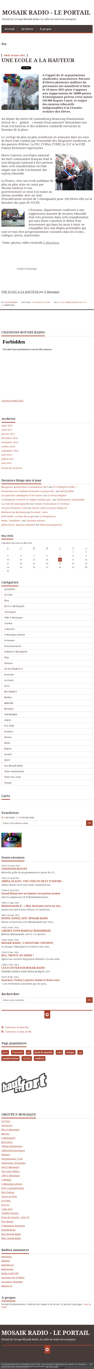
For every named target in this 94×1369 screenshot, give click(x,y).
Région (8, 748)
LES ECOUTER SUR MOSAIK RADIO (23, 967)
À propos (45, 29)
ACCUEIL (6, 1200)
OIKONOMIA (10, 714)
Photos (7, 737)
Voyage (8, 782)
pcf (28, 1052)
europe (70, 1052)
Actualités (37, 302)
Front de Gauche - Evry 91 (15, 1217)
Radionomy (7, 1269)
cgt (85, 302)
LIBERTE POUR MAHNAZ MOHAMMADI (26, 930)
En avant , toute (39, 512)
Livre (7, 685)
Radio (7, 742)
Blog (6, 600)
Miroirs (5, 1133)
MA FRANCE (10, 691)
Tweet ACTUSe (9, 1196)
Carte (5, 796)
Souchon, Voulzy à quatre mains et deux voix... (31, 980)
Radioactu (6, 1285)
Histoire (8, 663)
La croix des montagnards (15, 503)
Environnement (12, 646)
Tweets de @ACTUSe (12, 400)
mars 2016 (6, 425)
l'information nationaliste (71, 499)
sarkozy (39, 1058)
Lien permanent (9, 302)
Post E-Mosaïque (10, 1167)
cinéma (27, 1058)
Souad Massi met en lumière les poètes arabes (30, 893)
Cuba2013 (9, 629)
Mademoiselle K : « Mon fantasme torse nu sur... (31, 906)
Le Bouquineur (47, 516)
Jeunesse (9, 674)
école (61, 302)
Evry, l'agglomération (12, 1188)
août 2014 (6, 454)
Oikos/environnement (13, 1150)
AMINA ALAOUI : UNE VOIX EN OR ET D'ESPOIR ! (32, 881)
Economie (9, 640)
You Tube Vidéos (10, 1171)
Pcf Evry (5, 1121)
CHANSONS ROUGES (14, 868)
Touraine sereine (35, 520)
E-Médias (6, 1179)
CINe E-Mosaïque (13, 617)
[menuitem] (9, 28)
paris (5, 1052)
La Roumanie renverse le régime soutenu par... (26, 499)
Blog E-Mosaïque (10, 1129)
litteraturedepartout (51, 524)
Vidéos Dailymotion (11, 1146)
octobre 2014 (8, 446)
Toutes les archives (11, 468)
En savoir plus (52, 1366)
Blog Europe (7, 1192)
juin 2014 (6, 463)
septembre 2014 (9, 450)
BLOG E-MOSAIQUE (14, 606)
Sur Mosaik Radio (13, 765)
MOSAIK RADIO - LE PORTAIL (46, 12)
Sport (7, 759)
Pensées (8, 731)
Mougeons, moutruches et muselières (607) (24, 487)
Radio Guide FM (9, 1273)
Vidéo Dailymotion (14, 771)
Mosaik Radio (8, 1229)
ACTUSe (8, 594)
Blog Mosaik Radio (11, 1234)
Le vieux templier (57, 495)
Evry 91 (5, 1204)
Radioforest (7, 1264)
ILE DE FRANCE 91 (13, 668)
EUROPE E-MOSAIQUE (15, 651)
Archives (27, 29)
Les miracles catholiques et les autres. (22, 495)
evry (59, 1052)
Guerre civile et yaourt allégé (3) (49, 507)
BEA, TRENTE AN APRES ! (17, 955)
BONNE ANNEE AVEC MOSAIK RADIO (24, 918)
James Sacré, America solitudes (18, 524)
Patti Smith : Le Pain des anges (17, 516)
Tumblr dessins (9, 1213)
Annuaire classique (12, 1281)
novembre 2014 (9, 442)
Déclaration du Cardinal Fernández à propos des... (28, 491)
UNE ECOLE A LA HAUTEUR (37, 60)
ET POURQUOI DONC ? (65, 487)
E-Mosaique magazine (13, 1225)
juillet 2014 (7, 459)
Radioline (6, 1256)
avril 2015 (6, 429)
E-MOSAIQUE (8, 1137)
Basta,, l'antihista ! (11, 520)
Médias (8, 697)
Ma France (7, 1142)
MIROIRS (8, 703)
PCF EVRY (46, 302)
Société (8, 754)
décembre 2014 (9, 438)
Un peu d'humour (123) (14, 507)
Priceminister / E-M (11, 1158)
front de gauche (43, 1052)
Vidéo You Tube (12, 776)
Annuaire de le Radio (13, 1277)
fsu (80, 302)
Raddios (5, 1260)
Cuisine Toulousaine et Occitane (51, 503)
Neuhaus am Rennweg (13, 512)
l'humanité (17, 1052)
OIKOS (7, 720)
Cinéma (8, 623)
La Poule (8, 680)
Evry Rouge (7, 1221)
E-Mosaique (51, 292)
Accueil (10, 29)
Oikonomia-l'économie (13, 1162)
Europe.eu (6, 1125)
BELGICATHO (67, 491)
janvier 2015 (8, 434)
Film (6, 657)
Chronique (10, 611)
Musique (9, 708)
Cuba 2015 (7, 1209)
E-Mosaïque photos (14, 634)
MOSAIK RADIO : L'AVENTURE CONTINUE (27, 943)
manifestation (71, 302)
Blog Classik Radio (11, 1238)
